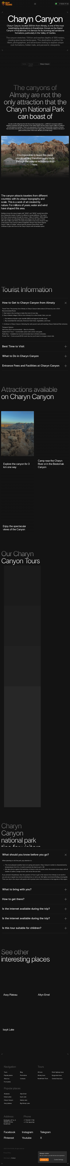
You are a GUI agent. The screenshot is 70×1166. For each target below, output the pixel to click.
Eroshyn (10, 1158)
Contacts (22, 1078)
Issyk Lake (23, 1097)
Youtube (26, 1138)
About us (6, 1078)
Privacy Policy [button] (7, 1152)
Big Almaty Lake (25, 1103)
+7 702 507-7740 (29, 1120)
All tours (40, 1072)
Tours (5, 1072)
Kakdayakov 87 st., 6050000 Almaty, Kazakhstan (10, 1122)
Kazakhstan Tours (43, 1078)
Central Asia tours (57, 1078)
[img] (7, 4)
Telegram (45, 1132)
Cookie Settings (58, 1159)
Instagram (27, 1132)
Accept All (44, 1159)
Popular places (8, 1075)
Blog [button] (21, 1072)
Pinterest (9, 1138)
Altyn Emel (23, 1094)
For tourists (7, 1082)
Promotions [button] (23, 1075)
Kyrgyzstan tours (57, 1075)
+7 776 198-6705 (29, 1122)
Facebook (9, 1132)
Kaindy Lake (23, 1100)
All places (7, 1094)
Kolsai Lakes (7, 1097)
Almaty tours (41, 1075)
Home (24, 64)
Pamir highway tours (58, 1072)
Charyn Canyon (8, 1100)
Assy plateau (8, 1103)
